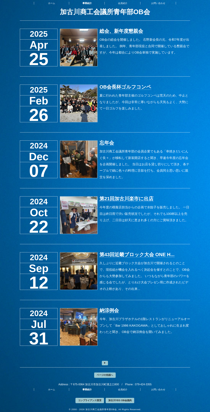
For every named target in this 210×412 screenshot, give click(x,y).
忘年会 (106, 142)
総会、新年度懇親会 (121, 31)
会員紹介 (122, 3)
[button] (105, 363)
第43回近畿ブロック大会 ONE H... (136, 254)
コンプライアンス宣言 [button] (89, 400)
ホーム (51, 3)
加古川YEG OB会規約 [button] (120, 400)
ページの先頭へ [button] (105, 375)
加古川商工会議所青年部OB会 (105, 12)
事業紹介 (87, 3)
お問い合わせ (158, 3)
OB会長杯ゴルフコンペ (125, 87)
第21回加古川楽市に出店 (126, 198)
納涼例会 (109, 310)
